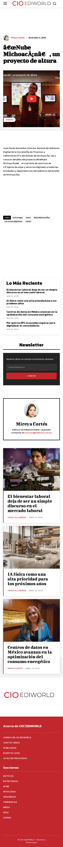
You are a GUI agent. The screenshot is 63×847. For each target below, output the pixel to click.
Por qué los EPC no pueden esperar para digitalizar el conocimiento (30, 324)
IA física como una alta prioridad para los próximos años (31, 302)
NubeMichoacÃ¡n (42, 217)
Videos (10, 120)
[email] (31, 367)
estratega (18, 217)
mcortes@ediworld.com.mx (38, 432)
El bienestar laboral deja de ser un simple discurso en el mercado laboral (31, 291)
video (28, 221)
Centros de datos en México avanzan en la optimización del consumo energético (31, 313)
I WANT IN (31, 376)
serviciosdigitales (13, 221)
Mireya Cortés (18, 37)
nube (28, 217)
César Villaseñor (17, 517)
